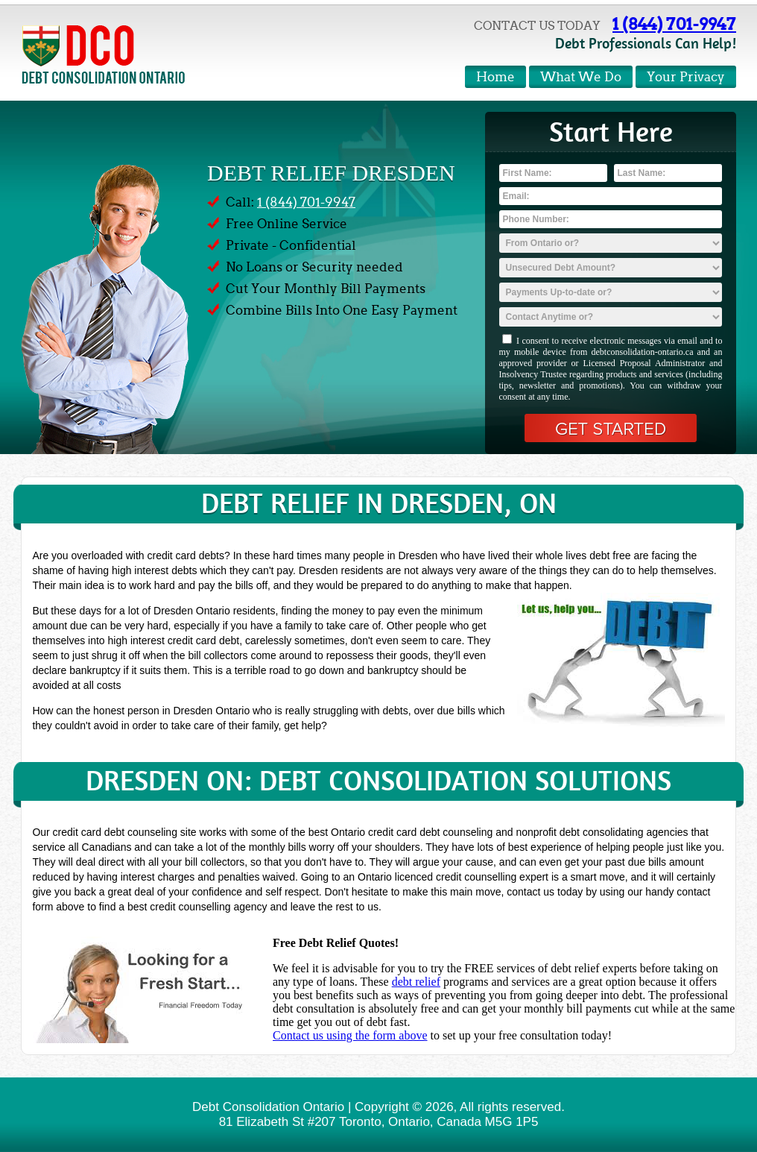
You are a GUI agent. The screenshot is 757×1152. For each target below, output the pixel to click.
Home (495, 77)
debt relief (416, 981)
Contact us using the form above (350, 1035)
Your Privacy (686, 77)
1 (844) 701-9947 (674, 23)
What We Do (580, 77)
